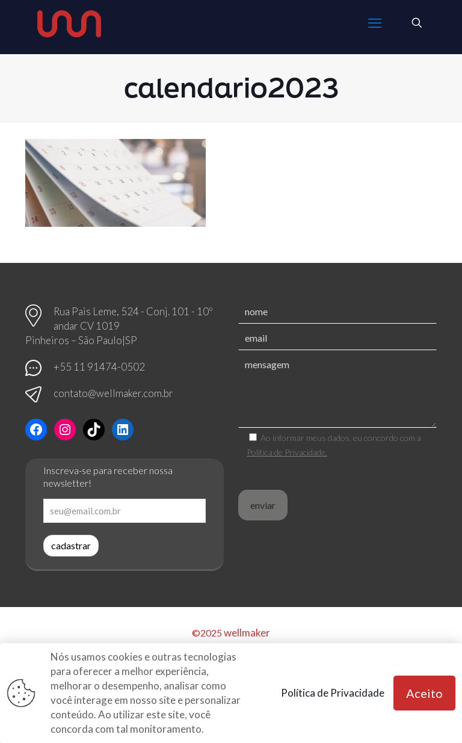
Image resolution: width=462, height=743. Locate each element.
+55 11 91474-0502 (99, 366)
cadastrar (71, 545)
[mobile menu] (375, 23)
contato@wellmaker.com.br (113, 393)
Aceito (424, 693)
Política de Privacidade (332, 692)
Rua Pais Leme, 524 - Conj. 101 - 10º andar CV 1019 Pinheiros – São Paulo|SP (119, 326)
